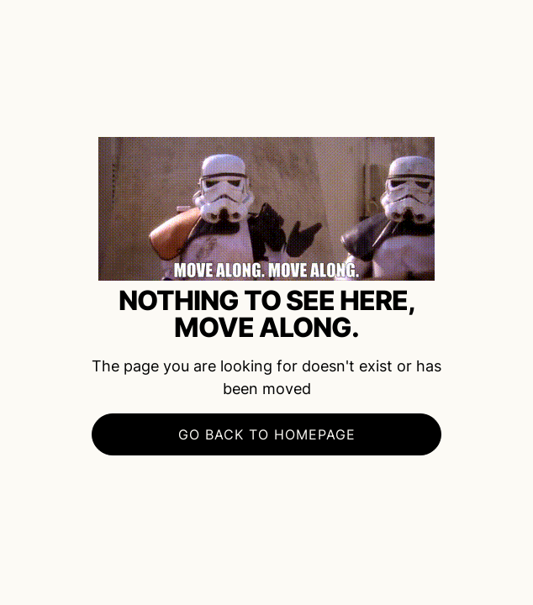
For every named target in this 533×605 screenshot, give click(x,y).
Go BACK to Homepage (267, 434)
